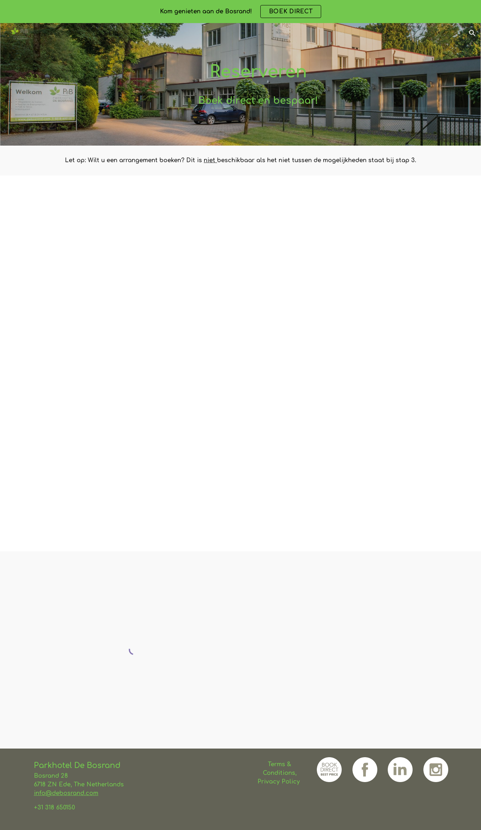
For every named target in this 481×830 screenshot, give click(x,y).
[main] (258, 72)
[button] (472, 33)
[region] (240, 11)
